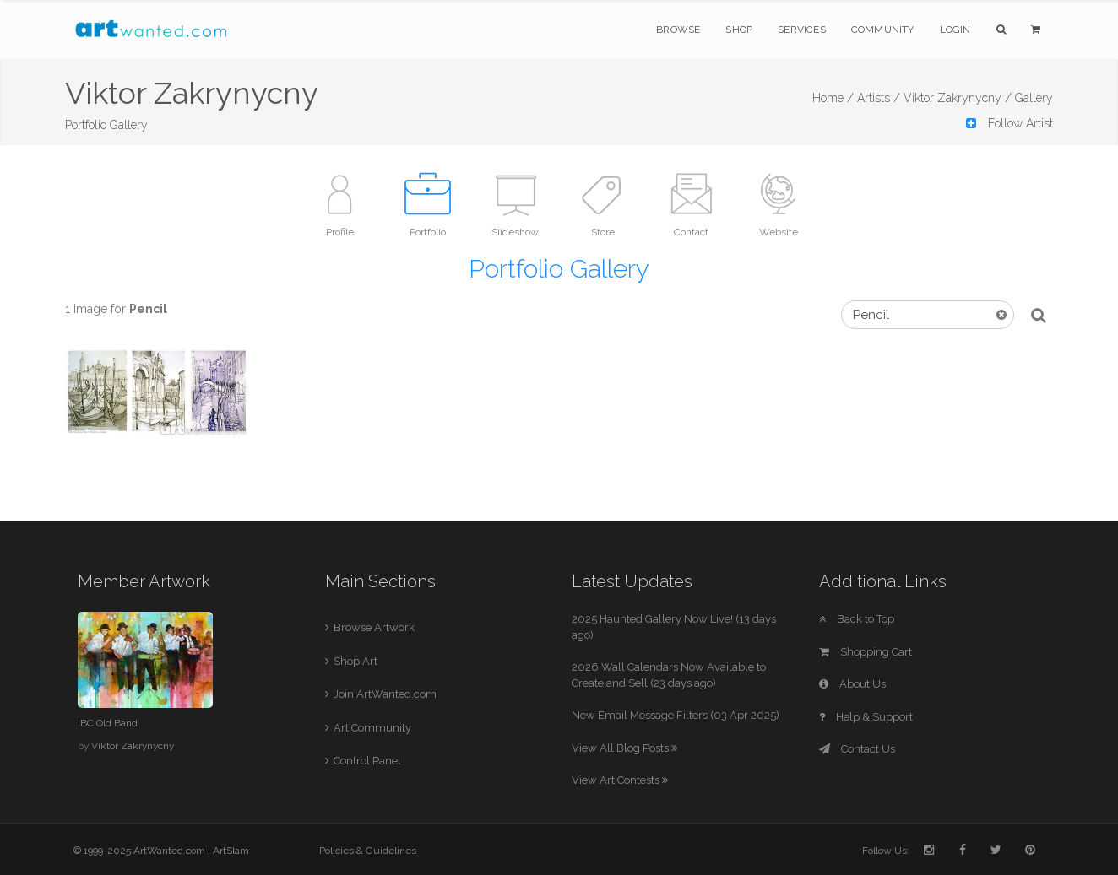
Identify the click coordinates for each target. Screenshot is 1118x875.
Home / (833, 98)
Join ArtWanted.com (385, 694)
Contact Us (857, 749)
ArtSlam (231, 850)
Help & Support (866, 716)
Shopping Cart (865, 651)
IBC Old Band (108, 723)
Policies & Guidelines (367, 850)
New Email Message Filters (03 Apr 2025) (675, 715)
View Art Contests (620, 780)
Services (802, 29)
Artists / (878, 98)
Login (955, 29)
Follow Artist (1009, 123)
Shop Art (355, 661)
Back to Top (856, 619)
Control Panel (367, 760)
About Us (852, 684)
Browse (678, 29)
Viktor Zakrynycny (132, 746)
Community (882, 29)
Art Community (372, 727)
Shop (738, 29)
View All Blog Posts (624, 748)
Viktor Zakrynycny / (958, 98)
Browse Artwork (374, 627)
